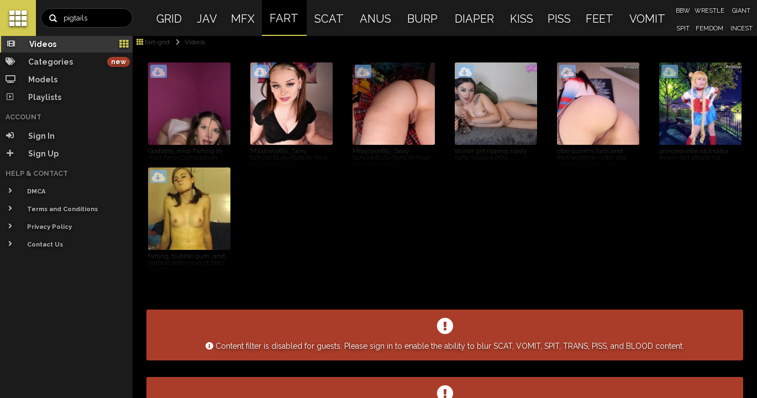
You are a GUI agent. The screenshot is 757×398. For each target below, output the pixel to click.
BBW (683, 10)
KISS (521, 18)
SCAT (329, 18)
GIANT (741, 10)
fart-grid (153, 42)
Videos (188, 42)
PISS (559, 18)
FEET (599, 18)
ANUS (375, 18)
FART (284, 18)
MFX (243, 18)
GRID (169, 18)
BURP (422, 18)
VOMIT (647, 18)
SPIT (683, 28)
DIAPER (474, 18)
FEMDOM (709, 28)
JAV (207, 18)
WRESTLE (709, 10)
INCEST (741, 28)
